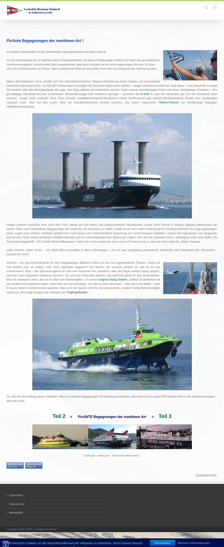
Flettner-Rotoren (168, 102)
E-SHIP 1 (146, 94)
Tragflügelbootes (77, 292)
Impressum (16, 495)
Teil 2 (59, 416)
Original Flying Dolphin (113, 279)
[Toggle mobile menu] (215, 7)
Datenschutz (17, 504)
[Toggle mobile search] (206, 7)
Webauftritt (16, 512)
